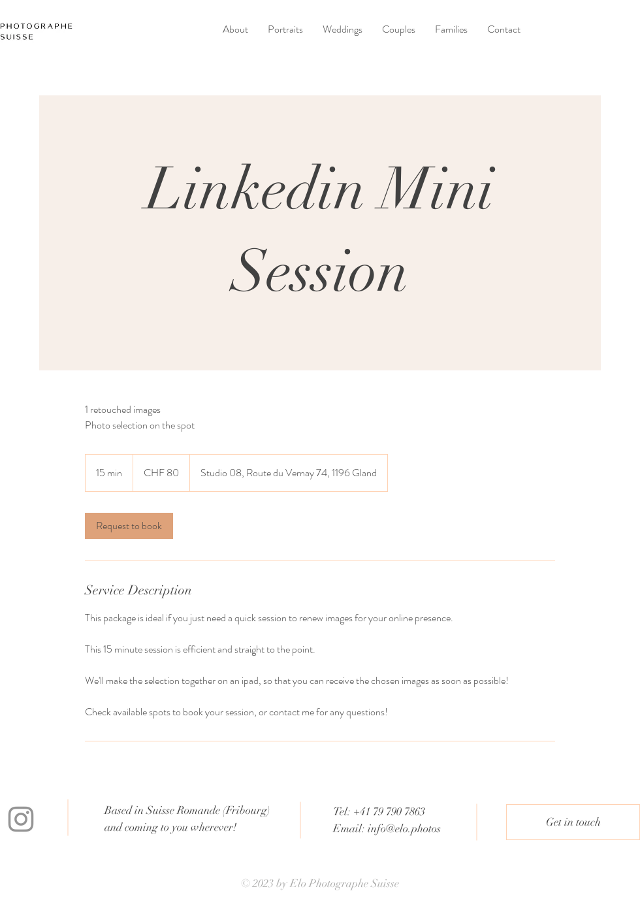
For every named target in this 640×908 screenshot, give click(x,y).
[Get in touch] (573, 822)
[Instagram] (21, 819)
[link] (129, 526)
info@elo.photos (404, 828)
